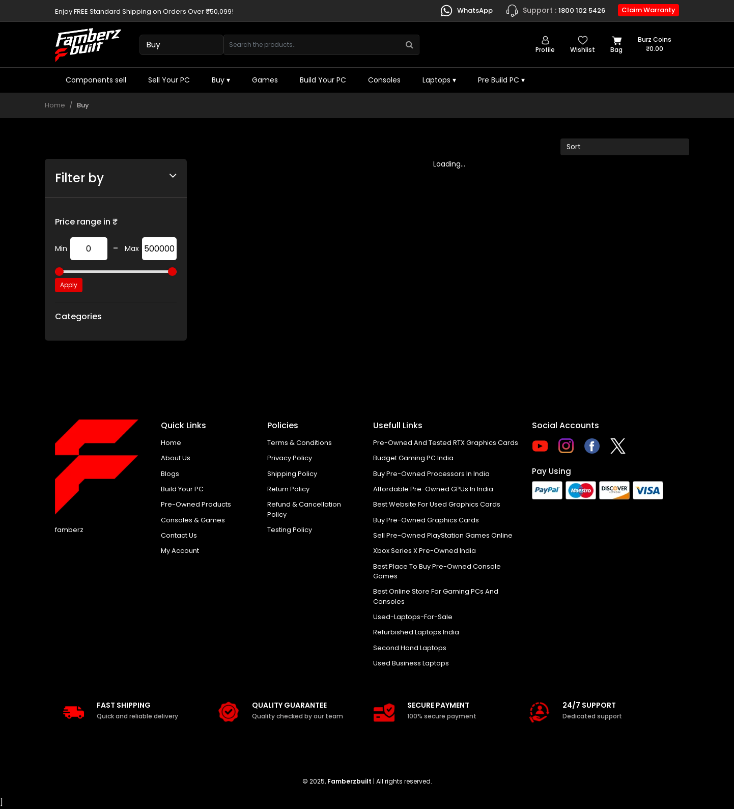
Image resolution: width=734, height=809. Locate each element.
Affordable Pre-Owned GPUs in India (433, 489)
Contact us (179, 536)
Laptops (439, 80)
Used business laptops (411, 664)
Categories (78, 316)
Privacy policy (289, 458)
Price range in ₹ (86, 222)
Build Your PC (323, 80)
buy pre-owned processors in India (431, 474)
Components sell (96, 80)
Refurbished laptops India (416, 633)
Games (265, 80)
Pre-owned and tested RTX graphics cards (445, 443)
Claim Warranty (648, 10)
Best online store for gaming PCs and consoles (435, 597)
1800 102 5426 (555, 10)
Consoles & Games (193, 520)
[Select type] (181, 45)
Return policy (288, 489)
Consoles (384, 80)
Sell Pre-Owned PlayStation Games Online (443, 536)
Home (55, 105)
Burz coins (654, 44)
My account (180, 551)
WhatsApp (466, 10)
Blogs (170, 474)
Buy (221, 80)
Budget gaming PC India (413, 458)
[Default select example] (624, 146)
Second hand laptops (409, 649)
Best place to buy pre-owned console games (437, 572)
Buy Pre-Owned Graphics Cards (426, 520)
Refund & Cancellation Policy (304, 510)
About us (175, 458)
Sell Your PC (169, 80)
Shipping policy (292, 474)
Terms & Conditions (299, 443)
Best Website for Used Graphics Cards (436, 505)
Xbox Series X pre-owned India (424, 551)
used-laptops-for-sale (413, 618)
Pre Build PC (501, 80)
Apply (68, 285)
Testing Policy (289, 530)
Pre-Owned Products (196, 505)
